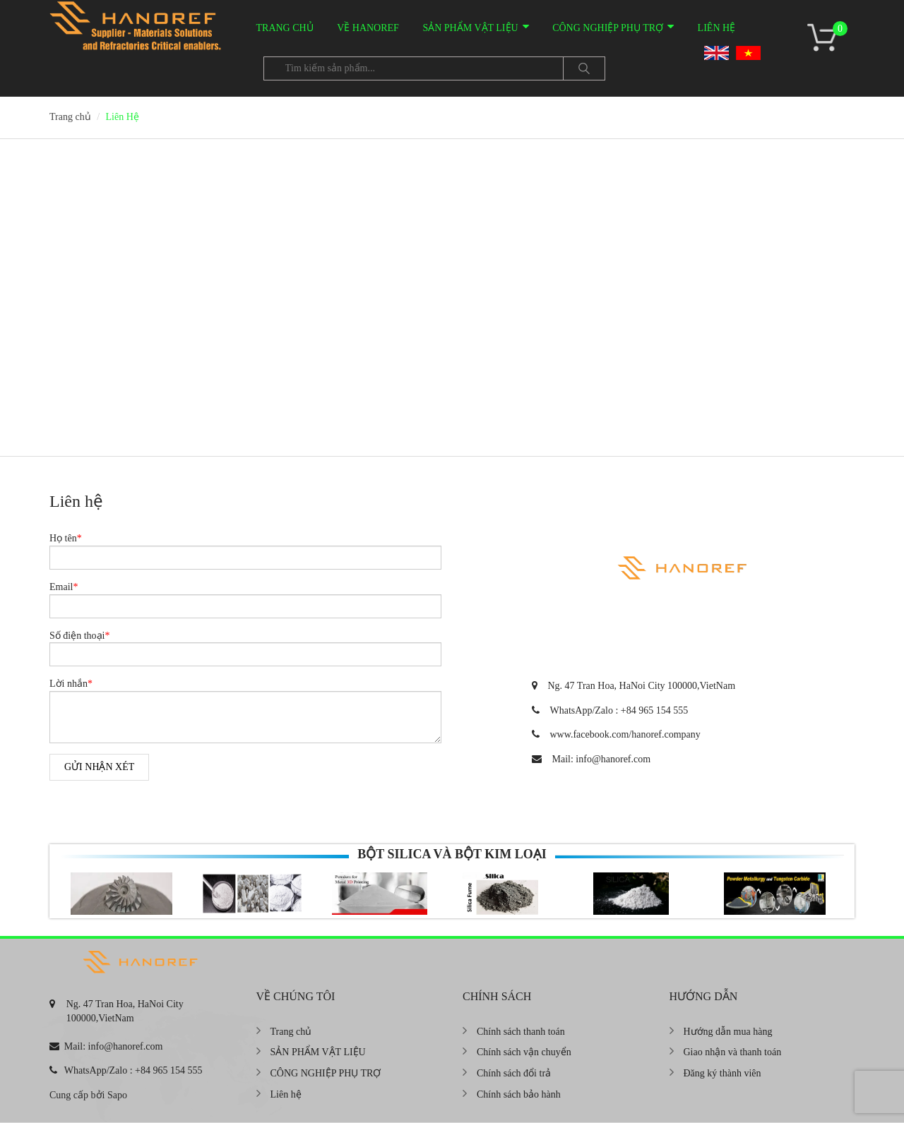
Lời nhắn (71, 683)
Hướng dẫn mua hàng (728, 1031)
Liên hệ (717, 28)
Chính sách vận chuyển (524, 1052)
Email (63, 587)
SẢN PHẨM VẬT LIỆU (470, 28)
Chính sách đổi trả (514, 1073)
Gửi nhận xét (99, 767)
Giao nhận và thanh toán (733, 1052)
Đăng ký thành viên (722, 1073)
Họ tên (65, 538)
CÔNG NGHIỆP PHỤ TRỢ (607, 28)
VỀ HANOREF (368, 28)
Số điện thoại (79, 635)
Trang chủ (285, 28)
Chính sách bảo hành (519, 1094)
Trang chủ (291, 1031)
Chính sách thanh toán (521, 1031)
